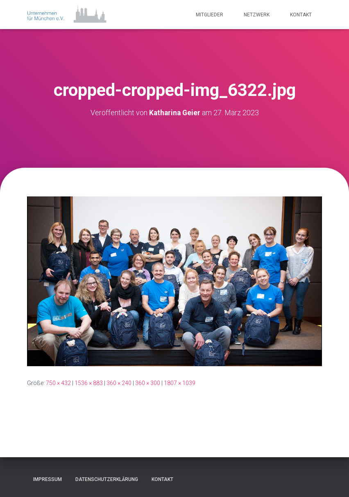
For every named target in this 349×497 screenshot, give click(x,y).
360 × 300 (147, 383)
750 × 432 (58, 383)
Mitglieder (209, 15)
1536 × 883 (89, 383)
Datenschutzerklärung (106, 479)
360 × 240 (119, 383)
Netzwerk (257, 15)
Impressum (47, 479)
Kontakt (301, 15)
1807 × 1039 (179, 383)
